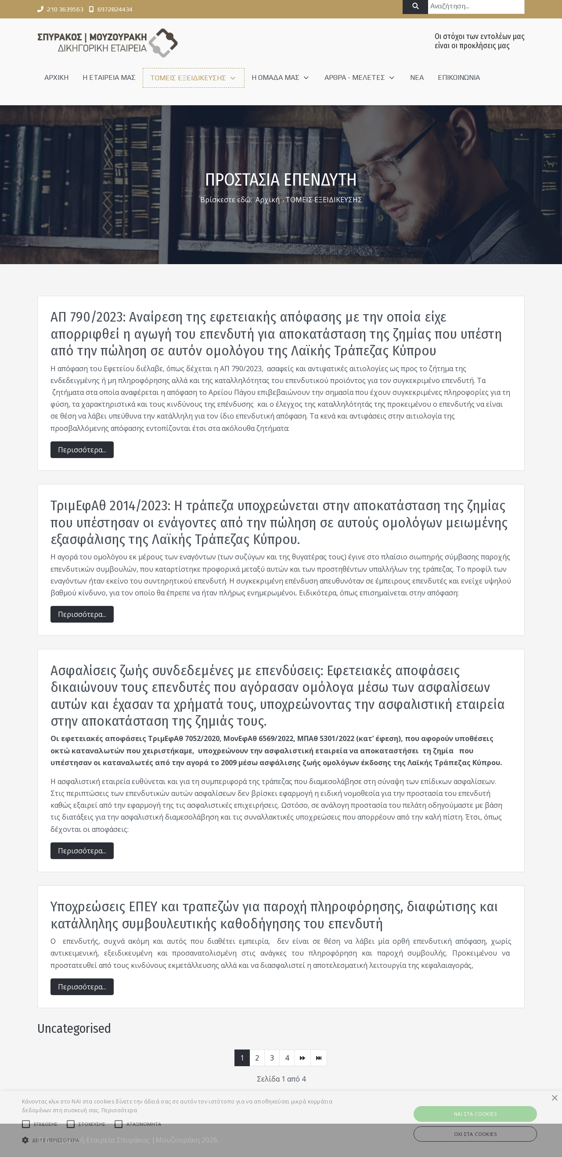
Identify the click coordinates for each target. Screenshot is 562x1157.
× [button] (554, 1098)
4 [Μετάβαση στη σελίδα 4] (287, 1058)
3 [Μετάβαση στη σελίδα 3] (272, 1058)
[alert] (281, 1124)
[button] (190, 1140)
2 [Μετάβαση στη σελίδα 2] (257, 1058)
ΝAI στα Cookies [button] (475, 1113)
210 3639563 (65, 9)
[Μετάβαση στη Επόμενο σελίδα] (302, 1058)
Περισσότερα (119, 1110)
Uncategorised (74, 1028)
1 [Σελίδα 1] (242, 1058)
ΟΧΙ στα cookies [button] (475, 1134)
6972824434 (115, 9)
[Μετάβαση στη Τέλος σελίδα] (318, 1058)
